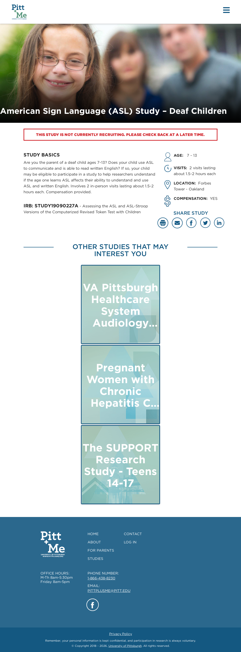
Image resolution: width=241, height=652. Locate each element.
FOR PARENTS (101, 550)
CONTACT (133, 534)
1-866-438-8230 (101, 578)
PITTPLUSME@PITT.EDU (109, 591)
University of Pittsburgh (125, 646)
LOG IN (130, 542)
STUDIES (95, 559)
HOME (93, 534)
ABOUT (94, 542)
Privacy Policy (120, 634)
